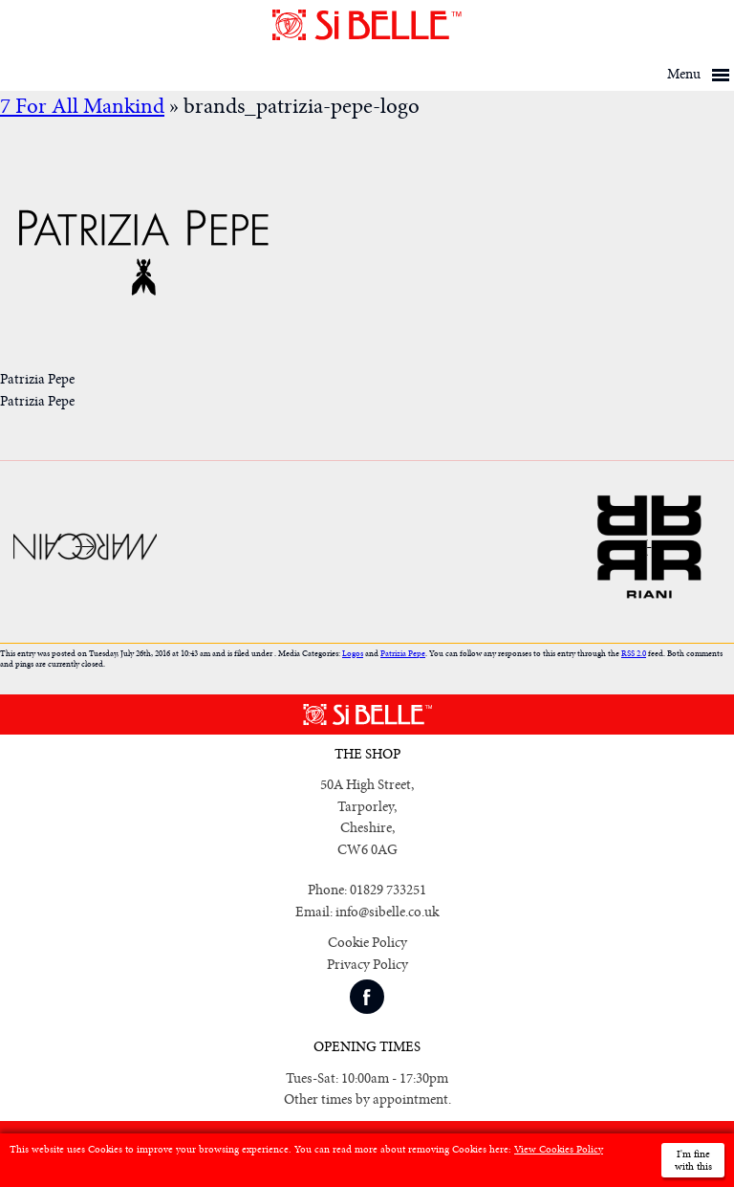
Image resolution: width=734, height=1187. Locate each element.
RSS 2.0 (633, 654)
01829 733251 (388, 890)
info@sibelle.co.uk (387, 912)
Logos (352, 654)
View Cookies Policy (558, 1149)
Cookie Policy (367, 943)
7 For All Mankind (82, 106)
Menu (684, 74)
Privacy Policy (367, 965)
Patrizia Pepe (402, 654)
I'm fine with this (693, 1160)
